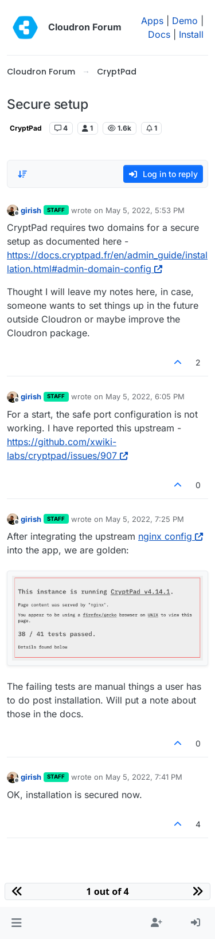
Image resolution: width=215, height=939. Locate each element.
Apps (152, 20)
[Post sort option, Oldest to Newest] (22, 174)
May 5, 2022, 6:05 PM (145, 396)
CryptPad (26, 128)
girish (31, 210)
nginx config (170, 536)
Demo (185, 20)
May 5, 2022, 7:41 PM (143, 776)
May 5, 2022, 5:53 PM (145, 210)
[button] (16, 923)
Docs (159, 34)
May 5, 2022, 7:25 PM (144, 519)
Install (191, 34)
